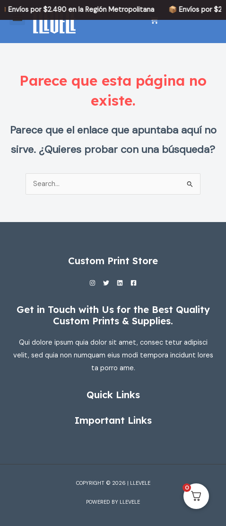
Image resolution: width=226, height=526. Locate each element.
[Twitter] (106, 283)
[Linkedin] (120, 283)
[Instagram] (92, 283)
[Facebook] (133, 283)
